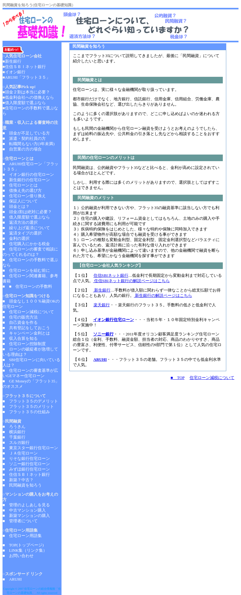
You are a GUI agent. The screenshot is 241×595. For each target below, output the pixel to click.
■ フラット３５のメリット (28, 406)
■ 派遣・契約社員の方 (24, 138)
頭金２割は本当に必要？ (27, 92)
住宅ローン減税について (212, 378)
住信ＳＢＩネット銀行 (25, 67)
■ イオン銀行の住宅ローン (28, 174)
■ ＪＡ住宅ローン (20, 453)
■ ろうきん (14, 426)
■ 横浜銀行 (14, 432)
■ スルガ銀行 (16, 442)
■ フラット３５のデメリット (30, 401)
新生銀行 (101, 290)
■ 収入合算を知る (20, 338)
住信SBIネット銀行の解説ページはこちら (131, 281)
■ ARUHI (13, 579)
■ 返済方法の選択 (20, 222)
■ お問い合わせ (18, 556)
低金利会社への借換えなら (29, 97)
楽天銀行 (102, 305)
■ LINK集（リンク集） (25, 550)
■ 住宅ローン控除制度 (24, 344)
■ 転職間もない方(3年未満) (29, 144)
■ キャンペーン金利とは (26, 333)
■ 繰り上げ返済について (26, 228)
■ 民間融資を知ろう (22, 485)
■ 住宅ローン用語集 (22, 536)
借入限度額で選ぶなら (25, 103)
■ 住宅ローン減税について (28, 312)
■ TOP (178, 378)
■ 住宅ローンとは (20, 185)
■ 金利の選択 (16, 238)
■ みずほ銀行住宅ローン (26, 469)
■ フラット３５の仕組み (26, 412)
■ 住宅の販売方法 (20, 317)
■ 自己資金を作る (20, 322)
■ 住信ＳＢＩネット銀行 (26, 474)
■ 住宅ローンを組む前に (26, 270)
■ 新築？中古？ (18, 480)
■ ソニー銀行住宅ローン (26, 464)
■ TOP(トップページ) (23, 545)
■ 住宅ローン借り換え (24, 196)
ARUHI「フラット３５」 (28, 77)
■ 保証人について (20, 201)
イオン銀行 (15, 72)
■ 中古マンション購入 (24, 510)
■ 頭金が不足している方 (26, 133)
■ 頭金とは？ (16, 206)
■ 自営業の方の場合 (22, 149)
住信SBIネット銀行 (111, 275)
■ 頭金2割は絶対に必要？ (27, 212)
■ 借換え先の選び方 (22, 190)
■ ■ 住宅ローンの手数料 (27, 286)
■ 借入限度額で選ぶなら (26, 217)
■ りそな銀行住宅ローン (26, 458)
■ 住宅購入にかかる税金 (26, 244)
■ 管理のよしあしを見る (26, 505)
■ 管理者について (20, 521)
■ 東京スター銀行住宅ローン (30, 448)
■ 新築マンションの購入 (26, 515)
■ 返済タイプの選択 (22, 233)
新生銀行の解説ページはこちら (163, 295)
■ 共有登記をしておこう (26, 328)
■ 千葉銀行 (14, 437)
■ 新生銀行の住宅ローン (26, 180)
